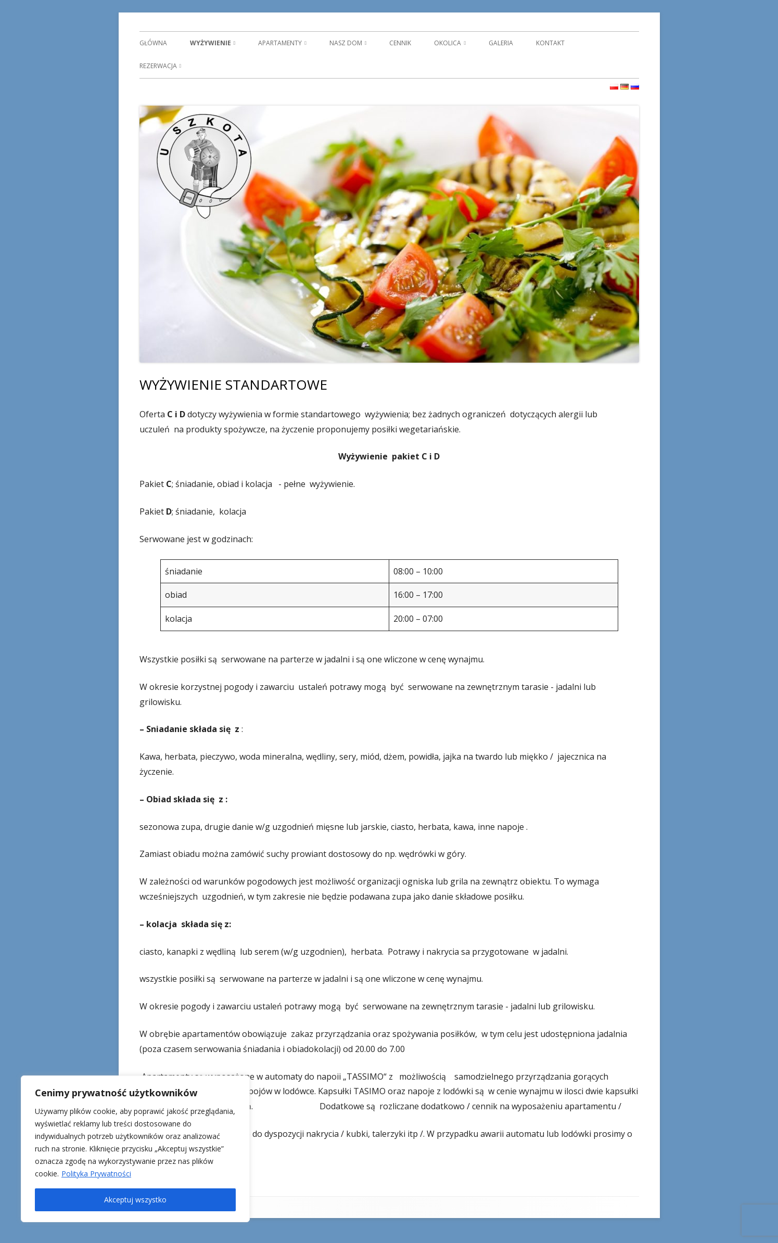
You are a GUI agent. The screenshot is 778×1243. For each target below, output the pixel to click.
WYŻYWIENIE (210, 43)
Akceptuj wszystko (135, 1199)
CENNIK (400, 43)
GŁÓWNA (153, 43)
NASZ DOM (345, 43)
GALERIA (501, 43)
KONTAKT (550, 43)
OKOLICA (447, 43)
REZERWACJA (158, 65)
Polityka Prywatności (96, 1173)
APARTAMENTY (280, 43)
